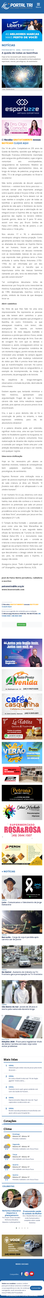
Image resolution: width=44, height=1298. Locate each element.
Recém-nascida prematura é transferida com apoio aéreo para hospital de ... (25, 1112)
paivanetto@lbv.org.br (13, 586)
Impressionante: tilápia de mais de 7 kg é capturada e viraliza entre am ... (23, 1101)
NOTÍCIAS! (7, 143)
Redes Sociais (22, 1264)
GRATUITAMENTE (23, 139)
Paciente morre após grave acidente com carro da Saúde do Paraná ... (23, 1090)
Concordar (36, 1288)
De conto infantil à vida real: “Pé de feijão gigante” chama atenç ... (23, 1079)
